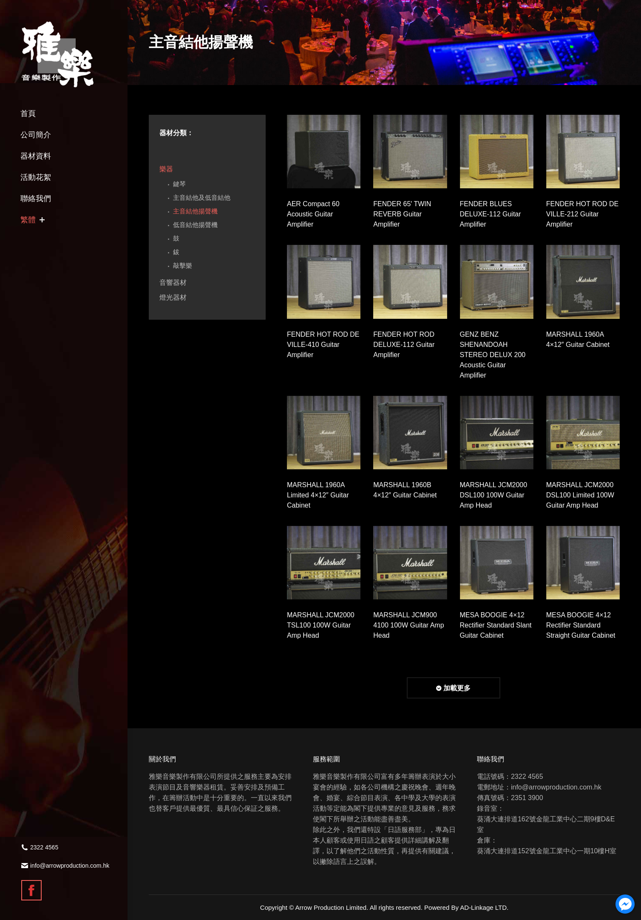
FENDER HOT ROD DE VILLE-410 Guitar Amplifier (323, 344)
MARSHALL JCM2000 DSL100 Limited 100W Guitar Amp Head (580, 495)
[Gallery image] (323, 151)
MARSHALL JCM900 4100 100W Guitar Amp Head (408, 625)
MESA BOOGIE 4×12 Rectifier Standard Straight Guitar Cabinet (580, 625)
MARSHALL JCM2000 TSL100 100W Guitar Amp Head (321, 625)
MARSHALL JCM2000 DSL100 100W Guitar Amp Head (494, 495)
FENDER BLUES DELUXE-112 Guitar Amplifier (490, 214)
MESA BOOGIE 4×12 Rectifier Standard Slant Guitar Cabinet (496, 625)
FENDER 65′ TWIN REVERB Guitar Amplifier (402, 214)
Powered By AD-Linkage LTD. (466, 907)
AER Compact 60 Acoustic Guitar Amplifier (313, 214)
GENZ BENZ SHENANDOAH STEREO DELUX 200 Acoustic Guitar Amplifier (493, 355)
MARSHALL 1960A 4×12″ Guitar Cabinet (578, 339)
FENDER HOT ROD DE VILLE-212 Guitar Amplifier (582, 214)
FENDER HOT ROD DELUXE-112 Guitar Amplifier (403, 344)
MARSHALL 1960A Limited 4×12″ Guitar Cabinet (318, 495)
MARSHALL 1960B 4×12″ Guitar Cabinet (405, 490)
